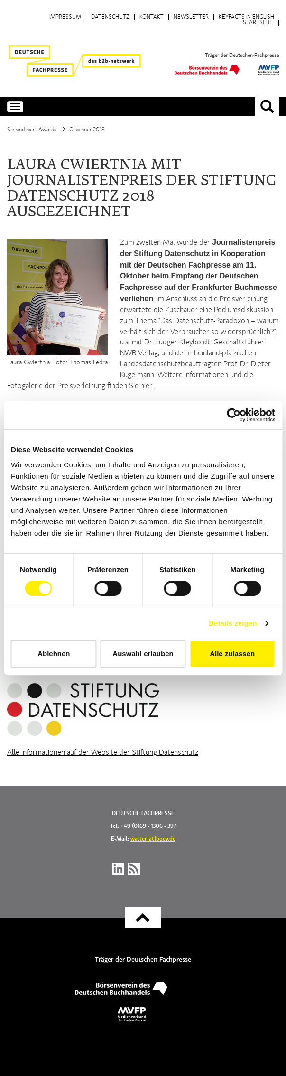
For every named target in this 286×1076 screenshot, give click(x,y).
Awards (47, 130)
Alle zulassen (232, 653)
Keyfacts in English (246, 17)
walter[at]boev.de (152, 839)
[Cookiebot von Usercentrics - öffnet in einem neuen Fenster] (233, 415)
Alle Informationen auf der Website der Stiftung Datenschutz (102, 753)
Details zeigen (233, 623)
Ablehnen (53, 653)
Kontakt (151, 17)
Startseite (258, 23)
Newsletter (191, 17)
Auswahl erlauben (142, 653)
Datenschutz (110, 17)
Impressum (65, 17)
